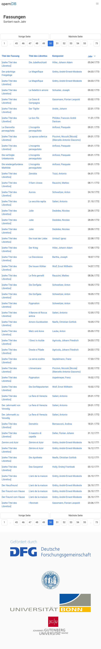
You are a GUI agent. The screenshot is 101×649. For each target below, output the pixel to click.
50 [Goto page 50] (50, 43)
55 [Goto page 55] (84, 43)
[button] (97, 3)
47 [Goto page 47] (30, 43)
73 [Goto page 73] (96, 43)
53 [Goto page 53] (71, 43)
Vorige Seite (24, 36)
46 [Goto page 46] (23, 43)
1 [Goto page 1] (4, 43)
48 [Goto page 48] (37, 43)
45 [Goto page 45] (16, 43)
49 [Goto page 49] (43, 43)
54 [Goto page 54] (78, 43)
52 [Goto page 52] (64, 43)
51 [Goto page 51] (57, 43)
